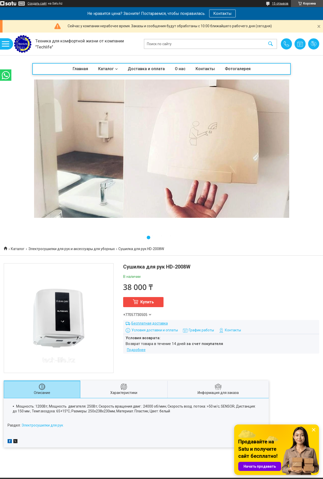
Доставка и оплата (146, 68)
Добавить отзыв (313, 43)
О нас (180, 68)
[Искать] (270, 44)
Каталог (106, 68)
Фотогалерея (238, 68)
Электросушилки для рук (42, 425)
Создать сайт (37, 3)
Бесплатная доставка (149, 323)
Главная (80, 68)
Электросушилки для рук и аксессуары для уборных (71, 249)
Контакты (222, 13)
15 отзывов (280, 3)
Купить (147, 302)
